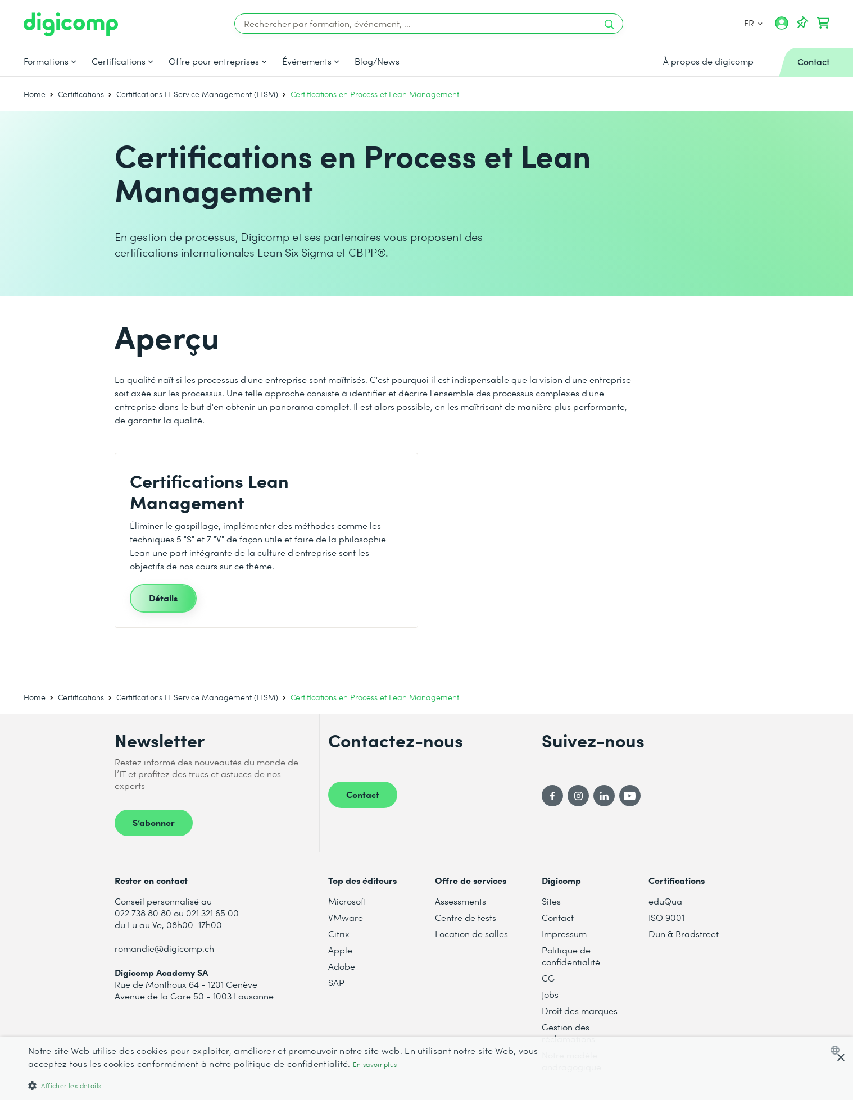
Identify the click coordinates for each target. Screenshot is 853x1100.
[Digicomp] (71, 24)
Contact (362, 794)
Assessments (460, 901)
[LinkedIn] (604, 795)
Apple (340, 950)
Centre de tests (465, 917)
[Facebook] (552, 795)
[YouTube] (630, 795)
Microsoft (347, 901)
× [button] (840, 1058)
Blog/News (377, 61)
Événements (307, 61)
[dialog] (426, 1068)
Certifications (119, 61)
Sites (551, 901)
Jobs (550, 994)
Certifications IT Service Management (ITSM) (197, 94)
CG (548, 978)
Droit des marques (580, 1010)
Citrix (339, 933)
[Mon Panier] (823, 23)
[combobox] (838, 1050)
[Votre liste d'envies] (802, 23)
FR (752, 23)
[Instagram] (578, 795)
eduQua (665, 901)
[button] (285, 1085)
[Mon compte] (781, 27)
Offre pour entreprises (214, 61)
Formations (46, 61)
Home (35, 94)
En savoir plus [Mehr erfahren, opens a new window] (375, 1064)
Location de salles (471, 933)
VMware (345, 917)
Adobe (341, 966)
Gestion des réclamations (568, 1032)
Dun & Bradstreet (683, 933)
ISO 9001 (666, 917)
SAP (336, 982)
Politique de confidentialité (571, 955)
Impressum (564, 933)
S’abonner (154, 822)
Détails (163, 597)
